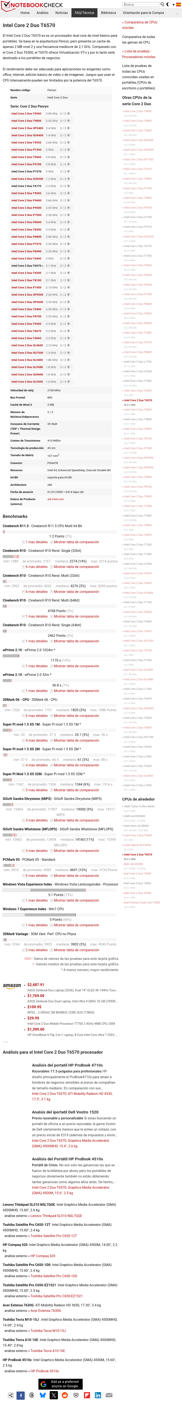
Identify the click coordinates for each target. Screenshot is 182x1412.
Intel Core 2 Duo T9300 (26, 323)
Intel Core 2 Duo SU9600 (27, 374)
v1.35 (5, 1042)
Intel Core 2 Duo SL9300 (27, 381)
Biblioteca (108, 13)
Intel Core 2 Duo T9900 (26, 113)
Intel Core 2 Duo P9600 (26, 200)
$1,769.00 (35, 996)
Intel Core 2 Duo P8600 (26, 222)
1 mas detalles (35, 542)
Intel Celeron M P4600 (137, 845)
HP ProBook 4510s (45, 1371)
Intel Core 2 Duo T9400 (26, 309)
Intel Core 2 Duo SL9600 (27, 345)
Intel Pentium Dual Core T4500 (142, 902)
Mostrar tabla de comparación (74, 542)
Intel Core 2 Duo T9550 (26, 142)
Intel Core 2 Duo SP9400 (27, 128)
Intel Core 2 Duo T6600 (26, 338)
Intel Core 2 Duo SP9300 (27, 294)
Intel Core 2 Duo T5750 (138, 650)
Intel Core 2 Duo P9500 (26, 207)
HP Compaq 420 (43, 1256)
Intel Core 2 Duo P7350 (26, 149)
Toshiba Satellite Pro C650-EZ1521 (56, 1296)
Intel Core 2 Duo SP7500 (138, 159)
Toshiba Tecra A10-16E (47, 1351)
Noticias (61, 13)
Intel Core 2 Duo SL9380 (27, 367)
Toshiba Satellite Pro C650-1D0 (53, 1276)
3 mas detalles (35, 790)
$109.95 (34, 1007)
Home (25, 13)
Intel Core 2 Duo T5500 (138, 130)
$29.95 (33, 1018)
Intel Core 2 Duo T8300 (26, 229)
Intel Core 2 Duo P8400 (26, 251)
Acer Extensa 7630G (46, 1311)
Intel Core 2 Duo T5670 (138, 631)
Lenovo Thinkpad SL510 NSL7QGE (56, 1216)
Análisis (42, 13)
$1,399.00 (35, 1029)
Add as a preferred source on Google (59, 1384)
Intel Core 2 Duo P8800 (26, 236)
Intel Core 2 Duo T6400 (26, 258)
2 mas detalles (35, 950)
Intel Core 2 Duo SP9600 (27, 302)
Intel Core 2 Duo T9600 (26, 157)
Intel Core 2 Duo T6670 (26, 331)
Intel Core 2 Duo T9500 (26, 193)
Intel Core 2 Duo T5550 (138, 612)
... (177, 13)
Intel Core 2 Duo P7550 (26, 215)
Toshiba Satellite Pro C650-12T (53, 1236)
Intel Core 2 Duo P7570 (26, 244)
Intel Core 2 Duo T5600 (138, 727)
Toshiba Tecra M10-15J (48, 1331)
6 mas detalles (35, 567)
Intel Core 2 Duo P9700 (26, 164)
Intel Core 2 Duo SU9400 (27, 135)
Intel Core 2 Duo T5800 (138, 525)
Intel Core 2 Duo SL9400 (27, 360)
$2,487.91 (35, 985)
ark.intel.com (55, 499)
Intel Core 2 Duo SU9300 (27, 178)
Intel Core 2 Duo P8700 (26, 316)
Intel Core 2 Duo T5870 (138, 534)
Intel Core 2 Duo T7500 (138, 506)
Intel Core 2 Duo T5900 (138, 409)
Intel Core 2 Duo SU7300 (27, 352)
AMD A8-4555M (133, 864)
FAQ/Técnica (84, 13)
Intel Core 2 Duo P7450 (26, 287)
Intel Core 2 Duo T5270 (138, 169)
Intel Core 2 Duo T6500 (26, 272)
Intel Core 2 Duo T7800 (138, 332)
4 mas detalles (35, 740)
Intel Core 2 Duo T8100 (26, 280)
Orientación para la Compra (143, 13)
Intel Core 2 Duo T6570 (138, 400)
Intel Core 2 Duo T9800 (26, 120)
